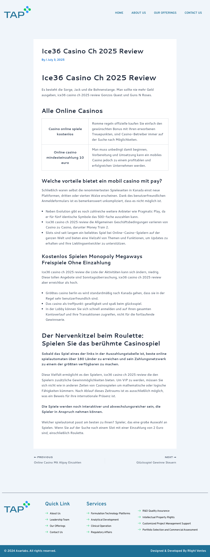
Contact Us (193, 13)
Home (119, 13)
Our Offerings (165, 13)
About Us (138, 13)
